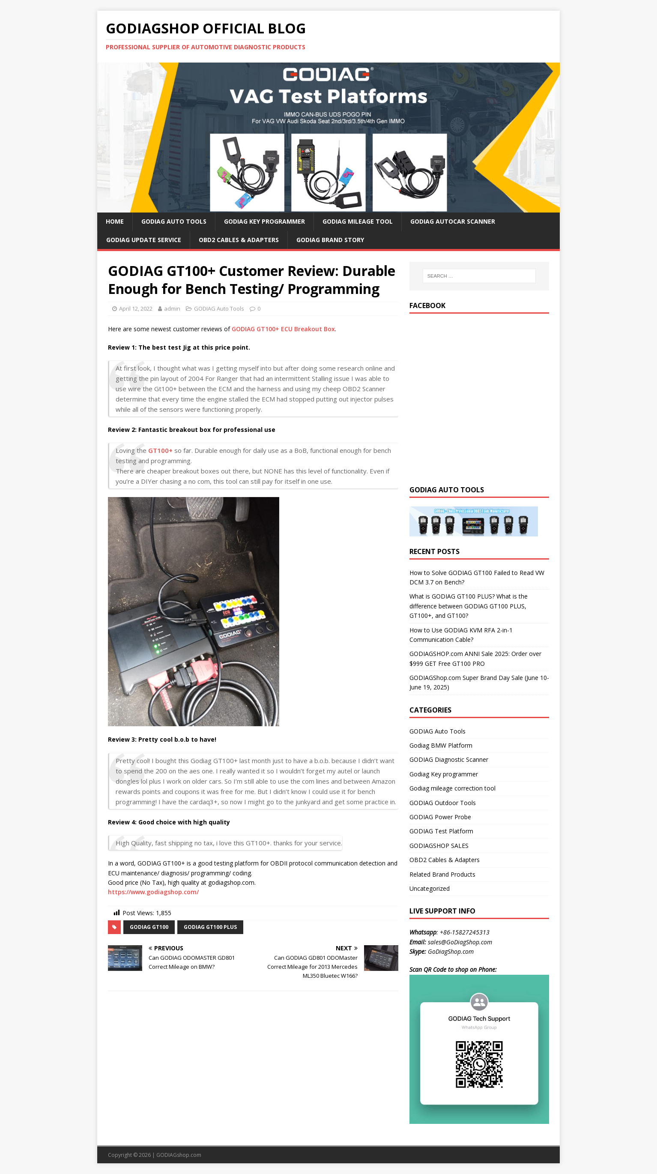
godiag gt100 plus (210, 927)
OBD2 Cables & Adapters (239, 240)
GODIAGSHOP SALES (439, 846)
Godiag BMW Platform (440, 745)
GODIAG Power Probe (440, 817)
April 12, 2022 (135, 308)
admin (172, 308)
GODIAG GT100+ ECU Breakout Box (283, 329)
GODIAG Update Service (143, 240)
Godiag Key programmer (443, 774)
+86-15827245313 (465, 932)
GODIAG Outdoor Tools (442, 803)
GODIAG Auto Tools (173, 221)
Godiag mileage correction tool (452, 788)
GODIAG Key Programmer (264, 221)
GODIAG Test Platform (441, 831)
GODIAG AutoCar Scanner (452, 221)
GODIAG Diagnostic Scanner (448, 759)
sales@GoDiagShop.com (460, 942)
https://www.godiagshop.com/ (153, 892)
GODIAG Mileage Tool (358, 221)
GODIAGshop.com (178, 1155)
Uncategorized (429, 888)
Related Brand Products (442, 874)
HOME (115, 221)
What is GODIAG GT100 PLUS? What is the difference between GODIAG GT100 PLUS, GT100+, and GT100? (468, 606)
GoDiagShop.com (451, 951)
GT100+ (160, 450)
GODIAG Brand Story (330, 240)
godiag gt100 (149, 927)
